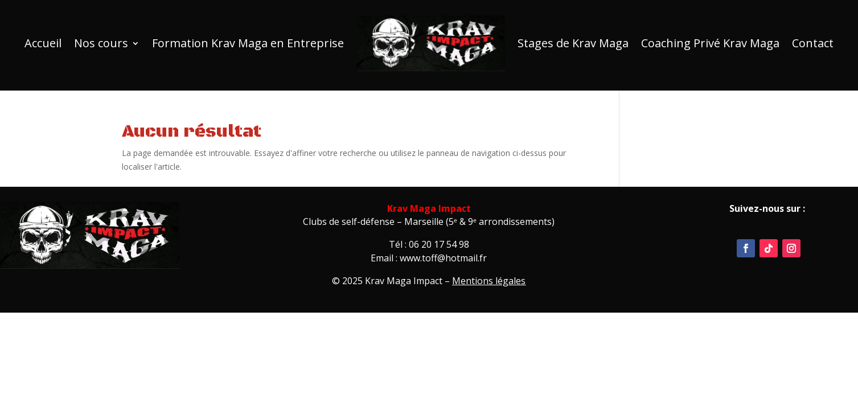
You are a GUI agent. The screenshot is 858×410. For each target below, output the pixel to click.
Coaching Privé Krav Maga (710, 43)
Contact (813, 43)
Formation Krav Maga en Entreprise (248, 43)
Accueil (42, 43)
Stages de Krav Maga (573, 43)
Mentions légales (489, 280)
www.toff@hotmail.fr (443, 258)
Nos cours (101, 43)
